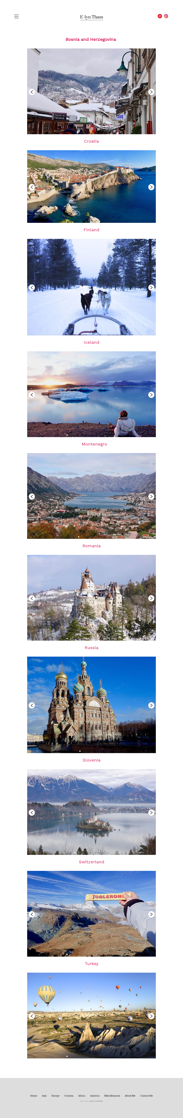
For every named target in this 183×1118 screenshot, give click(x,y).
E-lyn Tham (91, 17)
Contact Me (146, 1095)
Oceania (68, 1095)
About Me (130, 1095)
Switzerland (91, 861)
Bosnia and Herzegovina (91, 39)
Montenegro (94, 444)
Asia (44, 1095)
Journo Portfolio (96, 1101)
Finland (91, 229)
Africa (81, 1095)
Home (33, 1095)
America (95, 1095)
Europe (55, 1095)
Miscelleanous (112, 1095)
